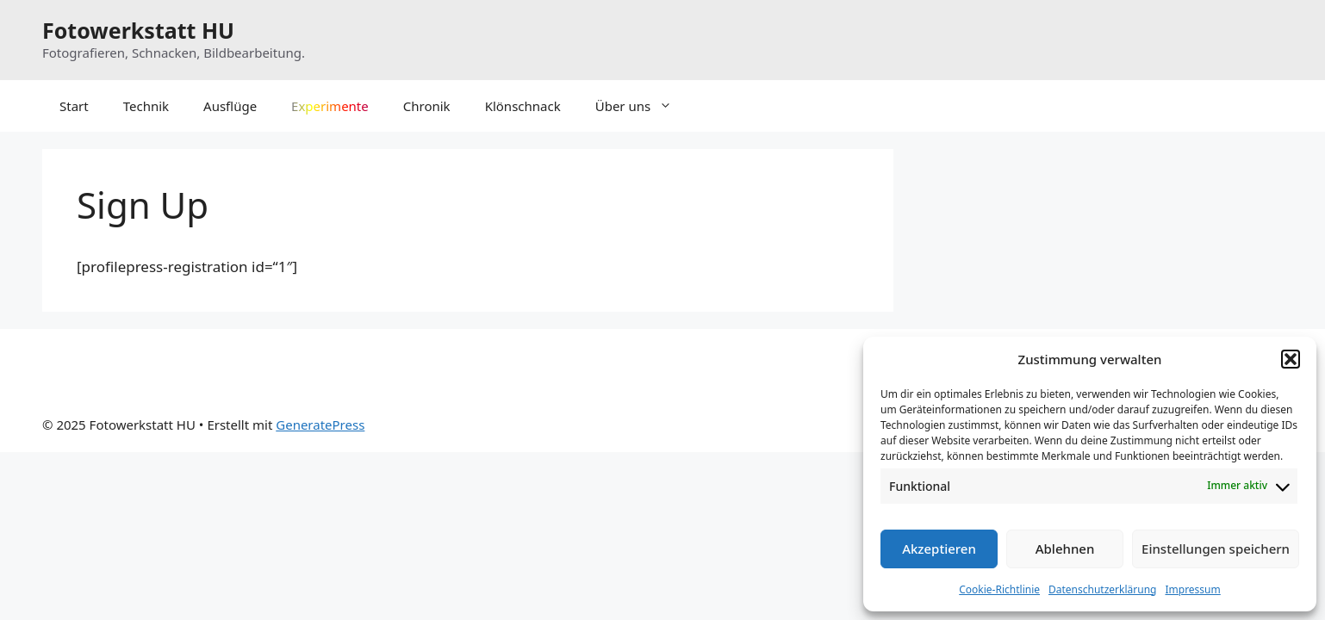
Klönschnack (523, 106)
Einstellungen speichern (1215, 548)
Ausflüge (230, 106)
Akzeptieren (939, 548)
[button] (1290, 359)
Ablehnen (1065, 548)
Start (74, 106)
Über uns (642, 106)
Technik (146, 106)
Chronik (427, 106)
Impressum (1192, 589)
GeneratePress (320, 424)
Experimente (330, 106)
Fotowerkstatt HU (138, 30)
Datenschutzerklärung (1102, 589)
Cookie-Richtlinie (999, 589)
